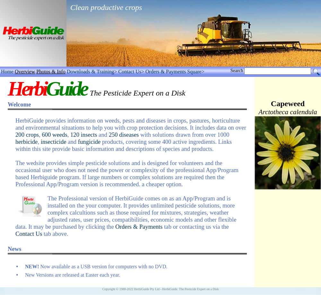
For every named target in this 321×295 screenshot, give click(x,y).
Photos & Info (50, 71)
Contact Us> (131, 71)
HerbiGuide (169, 289)
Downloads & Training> (92, 71)
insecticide (53, 141)
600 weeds (54, 134)
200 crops (27, 134)
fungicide (89, 141)
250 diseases (124, 134)
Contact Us (28, 233)
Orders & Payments (138, 226)
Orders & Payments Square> (174, 71)
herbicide (26, 141)
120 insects (83, 134)
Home (7, 71)
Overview (25, 71)
